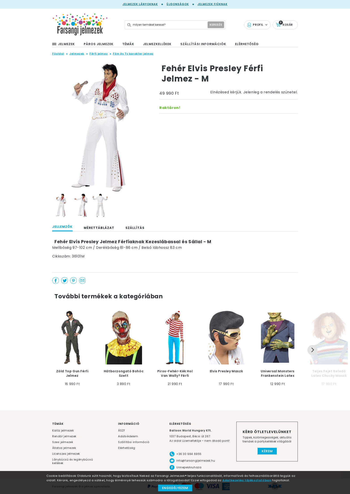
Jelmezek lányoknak (140, 4)
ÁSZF (121, 430)
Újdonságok (178, 4)
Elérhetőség (126, 448)
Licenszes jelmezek (66, 454)
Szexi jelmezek (62, 442)
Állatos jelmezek (64, 448)
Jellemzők (62, 226)
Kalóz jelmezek (63, 430)
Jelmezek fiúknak (212, 4)
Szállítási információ (133, 442)
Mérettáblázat (99, 228)
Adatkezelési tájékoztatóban (246, 480)
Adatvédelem (128, 436)
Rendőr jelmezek (64, 436)
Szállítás (134, 228)
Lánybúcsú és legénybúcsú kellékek (72, 461)
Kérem (267, 451)
